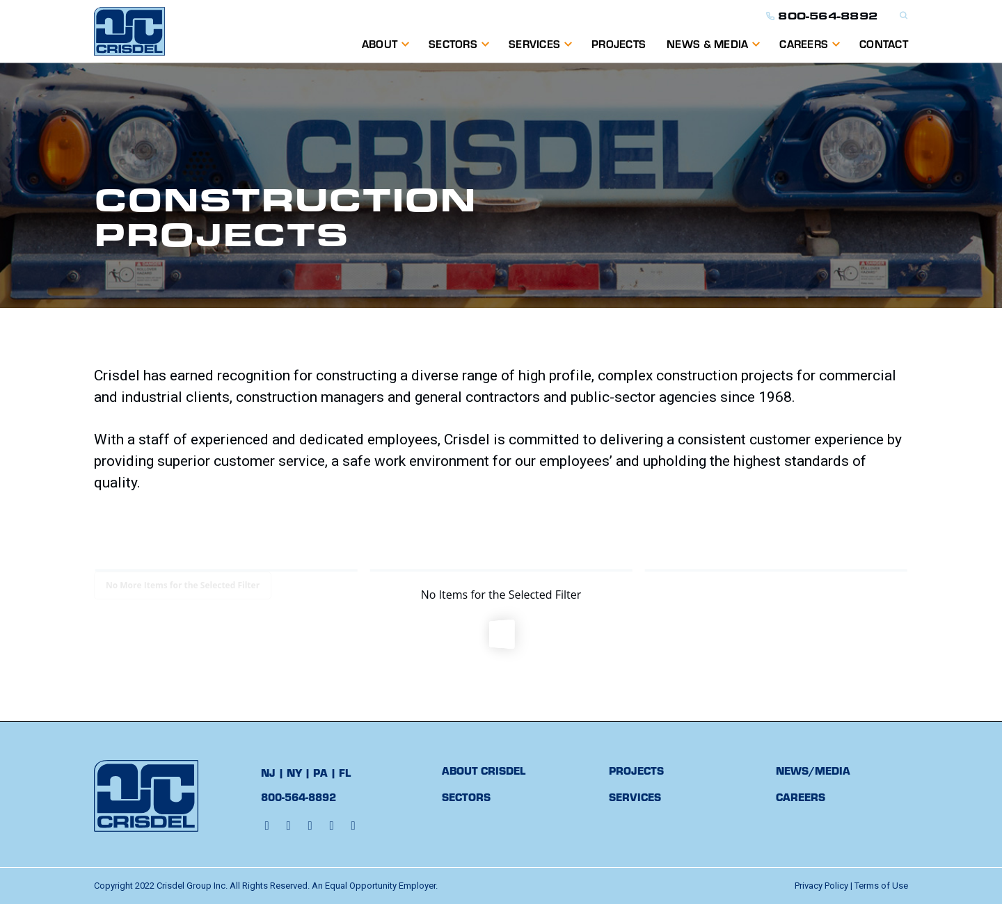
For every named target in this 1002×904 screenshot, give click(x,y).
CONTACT (883, 43)
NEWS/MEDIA (813, 770)
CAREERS (800, 796)
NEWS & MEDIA (707, 43)
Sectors (453, 43)
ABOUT (379, 43)
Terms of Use (881, 885)
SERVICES (534, 43)
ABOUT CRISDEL (483, 770)
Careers (803, 43)
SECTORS (466, 796)
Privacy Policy (821, 885)
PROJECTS (618, 43)
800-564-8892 (821, 16)
